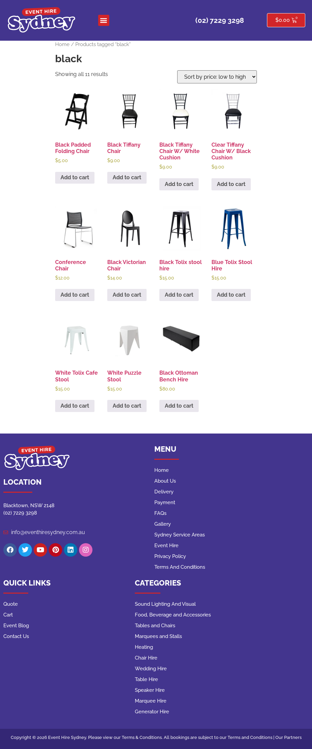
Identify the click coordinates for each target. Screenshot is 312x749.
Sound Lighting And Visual (165, 604)
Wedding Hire (151, 669)
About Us (165, 481)
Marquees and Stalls (158, 636)
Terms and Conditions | (251, 737)
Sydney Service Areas (179, 535)
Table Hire (146, 679)
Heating (144, 647)
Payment (164, 502)
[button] (103, 20)
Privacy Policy (170, 556)
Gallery (162, 524)
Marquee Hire (150, 701)
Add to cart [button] (75, 177)
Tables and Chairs (155, 626)
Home (62, 44)
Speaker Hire (150, 690)
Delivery (163, 492)
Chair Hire (146, 658)
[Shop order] (217, 76)
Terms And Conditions (179, 567)
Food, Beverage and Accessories (173, 615)
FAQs (160, 513)
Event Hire (166, 545)
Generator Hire (152, 712)
